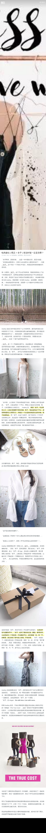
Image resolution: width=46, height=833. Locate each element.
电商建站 (14, 255)
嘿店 (26, 705)
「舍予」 (5, 265)
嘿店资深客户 (28, 255)
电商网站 (20, 255)
